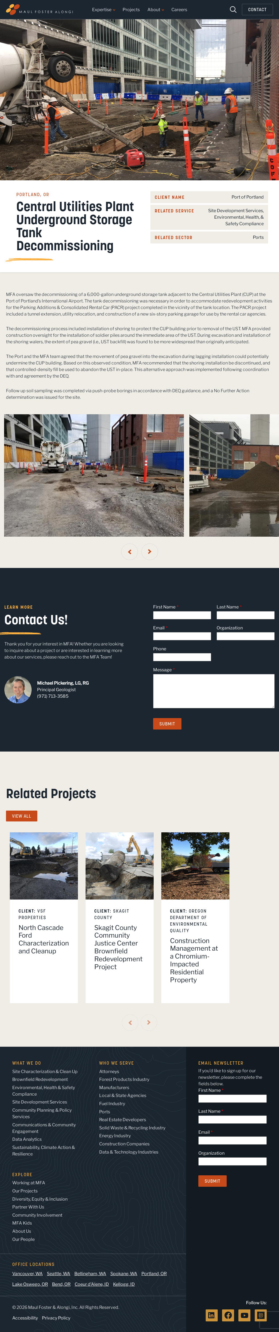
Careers (179, 10)
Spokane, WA (123, 1273)
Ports (258, 237)
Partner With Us (28, 1207)
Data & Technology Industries (128, 1152)
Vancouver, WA (27, 1273)
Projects (131, 10)
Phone (159, 648)
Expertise (103, 10)
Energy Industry (115, 1135)
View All (21, 816)
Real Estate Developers (122, 1119)
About (155, 10)
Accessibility (25, 1318)
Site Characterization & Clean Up (45, 1071)
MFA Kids (22, 1223)
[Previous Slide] (129, 551)
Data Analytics (27, 1139)
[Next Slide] (149, 551)
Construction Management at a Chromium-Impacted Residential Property (194, 960)
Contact (257, 9)
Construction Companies (124, 1143)
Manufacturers (114, 1087)
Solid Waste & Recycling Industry (132, 1127)
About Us (21, 1231)
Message (162, 669)
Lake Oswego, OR (30, 1284)
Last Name (228, 607)
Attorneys (109, 1071)
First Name (164, 607)
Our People (23, 1239)
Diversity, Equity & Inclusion (40, 1199)
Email (159, 628)
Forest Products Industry (124, 1079)
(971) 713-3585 (52, 696)
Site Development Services (235, 210)
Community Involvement (37, 1215)
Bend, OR (61, 1284)
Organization (230, 628)
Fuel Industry (112, 1103)
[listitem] (44, 917)
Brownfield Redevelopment (40, 1079)
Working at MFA (28, 1182)
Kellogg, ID (124, 1284)
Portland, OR (154, 1273)
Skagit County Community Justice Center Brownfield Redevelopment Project (118, 947)
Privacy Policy (56, 1318)
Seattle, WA (58, 1273)
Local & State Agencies (122, 1095)
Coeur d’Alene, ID (92, 1284)
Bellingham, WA (90, 1273)
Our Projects (25, 1191)
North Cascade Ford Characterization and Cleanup (44, 939)
